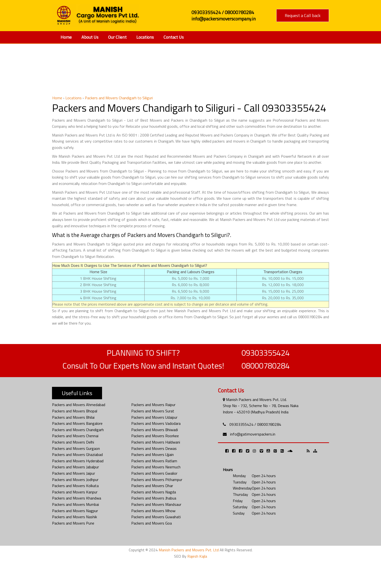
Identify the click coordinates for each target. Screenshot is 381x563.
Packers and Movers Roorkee (155, 436)
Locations (145, 37)
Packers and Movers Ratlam (154, 461)
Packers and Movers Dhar (152, 486)
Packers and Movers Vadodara (156, 423)
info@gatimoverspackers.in (252, 434)
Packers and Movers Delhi (73, 442)
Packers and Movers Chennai (75, 436)
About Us (89, 37)
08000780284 (266, 366)
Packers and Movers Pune (73, 523)
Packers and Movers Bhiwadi (154, 430)
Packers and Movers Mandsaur (156, 504)
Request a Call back (302, 15)
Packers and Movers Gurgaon (76, 448)
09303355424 (266, 353)
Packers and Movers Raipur (153, 405)
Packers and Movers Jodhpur (75, 479)
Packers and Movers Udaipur (154, 417)
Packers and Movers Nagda (153, 492)
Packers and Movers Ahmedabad (78, 405)
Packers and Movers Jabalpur (75, 467)
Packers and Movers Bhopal (74, 411)
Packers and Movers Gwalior (154, 473)
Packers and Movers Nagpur (75, 511)
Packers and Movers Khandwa (76, 498)
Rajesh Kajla (197, 556)
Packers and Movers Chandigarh (78, 430)
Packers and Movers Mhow (153, 511)
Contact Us (174, 37)
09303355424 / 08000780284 (255, 424)
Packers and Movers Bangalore (77, 423)
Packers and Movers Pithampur (156, 479)
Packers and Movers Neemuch (156, 467)
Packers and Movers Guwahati (156, 517)
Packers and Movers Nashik (74, 517)
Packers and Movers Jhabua (153, 498)
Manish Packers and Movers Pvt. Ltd (189, 550)
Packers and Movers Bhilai (73, 417)
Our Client (117, 37)
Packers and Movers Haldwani (155, 442)
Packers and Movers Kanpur (74, 492)
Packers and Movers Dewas (154, 448)
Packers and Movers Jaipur (73, 473)
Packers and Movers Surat (152, 411)
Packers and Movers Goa (151, 523)
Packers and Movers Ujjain (152, 454)
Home (66, 37)
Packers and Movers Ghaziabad (77, 454)
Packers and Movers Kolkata (75, 486)
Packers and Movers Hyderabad (78, 461)
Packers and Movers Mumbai (75, 504)
